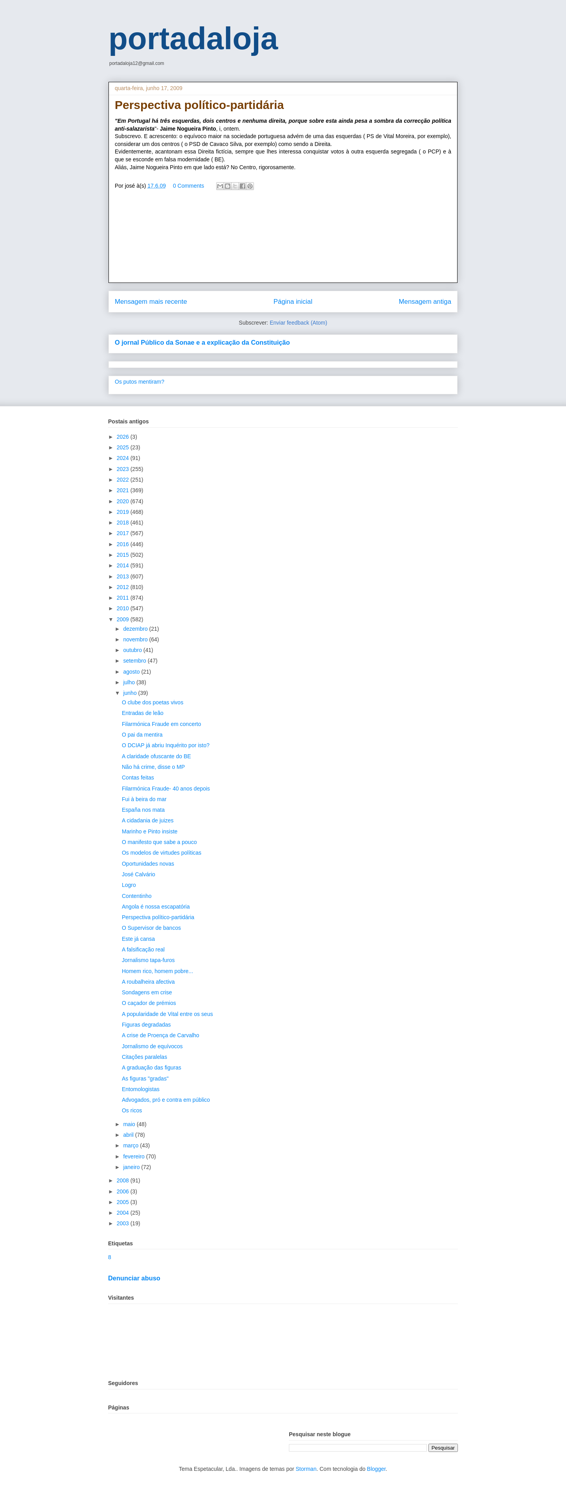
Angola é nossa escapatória (156, 906)
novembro (136, 639)
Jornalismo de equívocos (152, 1046)
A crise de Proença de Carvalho (160, 1035)
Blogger (376, 1469)
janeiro (132, 1167)
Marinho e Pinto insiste (150, 831)
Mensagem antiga (425, 301)
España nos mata (143, 810)
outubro (133, 650)
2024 (123, 458)
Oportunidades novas (148, 864)
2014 (123, 565)
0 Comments (188, 186)
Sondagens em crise (147, 992)
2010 (123, 608)
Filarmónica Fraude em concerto (161, 724)
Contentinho (137, 896)
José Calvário (138, 874)
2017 (123, 533)
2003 (123, 1223)
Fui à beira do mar (144, 799)
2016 (123, 544)
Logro (129, 885)
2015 (123, 555)
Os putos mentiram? (139, 382)
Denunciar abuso (134, 1278)
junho (130, 693)
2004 (123, 1213)
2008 (123, 1180)
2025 (123, 447)
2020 (123, 501)
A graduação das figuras (151, 1067)
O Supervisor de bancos (151, 928)
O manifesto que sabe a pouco (159, 842)
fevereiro (134, 1156)
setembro (135, 661)
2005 (123, 1202)
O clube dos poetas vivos (152, 702)
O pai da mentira (142, 734)
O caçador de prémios (149, 1003)
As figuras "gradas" (145, 1078)
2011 (123, 598)
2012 (123, 587)
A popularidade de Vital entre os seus (167, 1014)
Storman (306, 1469)
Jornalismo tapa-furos (148, 960)
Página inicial (293, 301)
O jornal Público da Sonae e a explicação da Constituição (202, 342)
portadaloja (193, 38)
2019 (123, 512)
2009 (123, 619)
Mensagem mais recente (151, 301)
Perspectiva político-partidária (158, 917)
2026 (123, 437)
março (131, 1145)
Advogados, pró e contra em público (166, 1100)
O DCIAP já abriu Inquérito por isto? (165, 745)
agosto (132, 672)
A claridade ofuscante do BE (156, 756)
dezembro (136, 629)
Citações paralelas (144, 1057)
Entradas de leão (143, 713)
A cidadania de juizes (148, 820)
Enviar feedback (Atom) (298, 323)
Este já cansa (138, 939)
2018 (123, 522)
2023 (123, 469)
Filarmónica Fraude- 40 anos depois (166, 788)
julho (129, 682)
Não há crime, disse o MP (153, 767)
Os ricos (132, 1110)
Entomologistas (141, 1089)
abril (129, 1135)
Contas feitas (138, 777)
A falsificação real (143, 949)
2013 (123, 576)
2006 (123, 1191)
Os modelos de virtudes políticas (161, 853)
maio (129, 1124)
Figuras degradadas (146, 1024)
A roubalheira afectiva (148, 982)
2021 (123, 490)
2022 (123, 480)
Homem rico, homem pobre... (157, 971)
